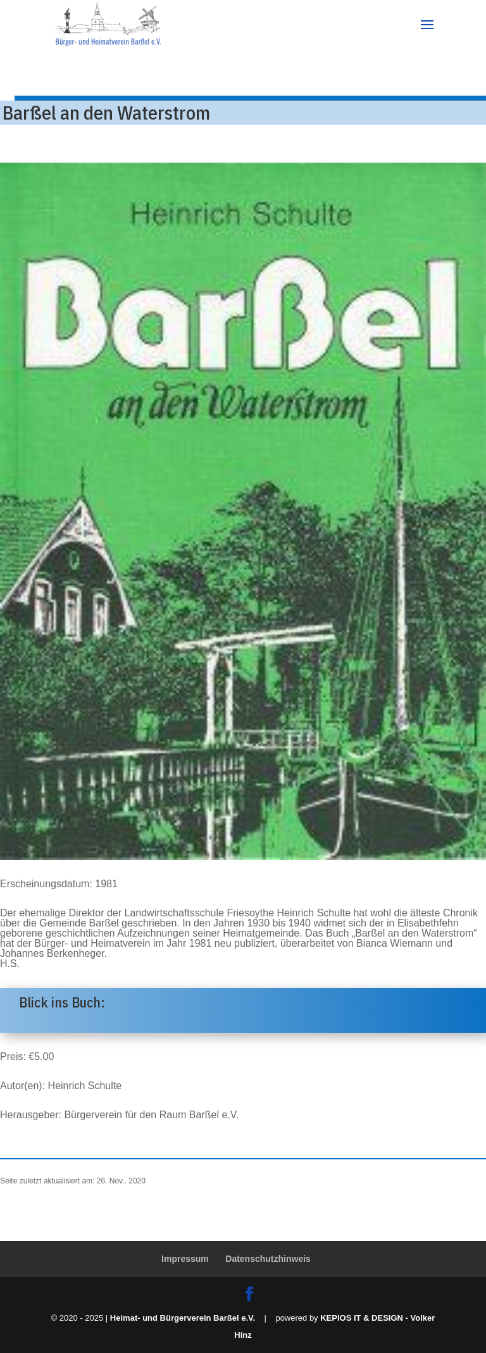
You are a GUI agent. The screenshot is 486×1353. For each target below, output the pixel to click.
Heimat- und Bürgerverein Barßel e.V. (182, 1318)
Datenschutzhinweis (268, 1259)
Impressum (185, 1259)
